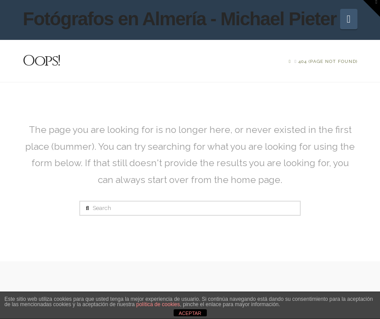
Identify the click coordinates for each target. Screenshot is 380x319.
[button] (348, 19)
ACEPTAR (189, 313)
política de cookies (158, 304)
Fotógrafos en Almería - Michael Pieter (179, 19)
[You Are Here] (327, 61)
